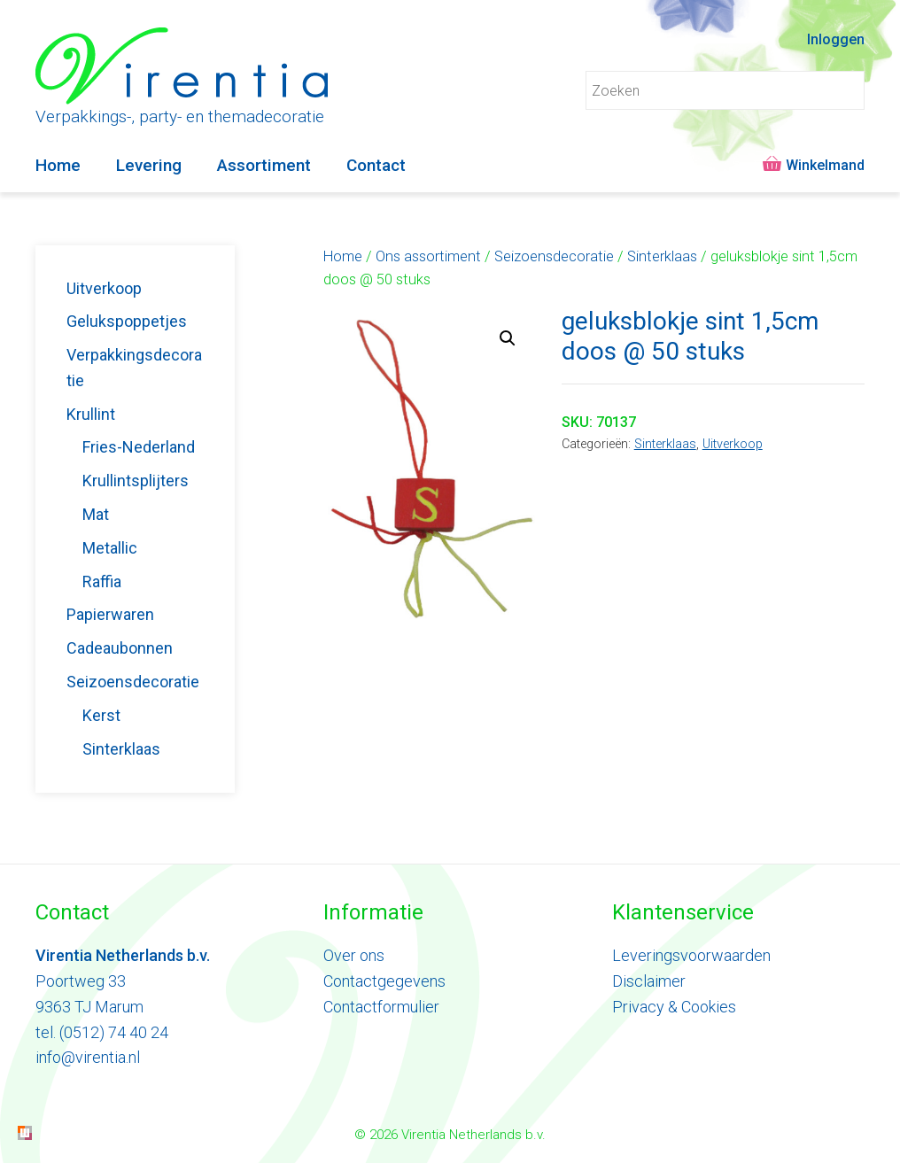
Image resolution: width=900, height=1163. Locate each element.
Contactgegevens (384, 981)
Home (58, 165)
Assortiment (264, 165)
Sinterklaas (662, 256)
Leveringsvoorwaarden (691, 955)
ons (370, 955)
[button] (508, 338)
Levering (149, 165)
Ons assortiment (428, 256)
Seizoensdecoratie (554, 256)
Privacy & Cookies (674, 1006)
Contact (376, 165)
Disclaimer (649, 981)
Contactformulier (381, 1006)
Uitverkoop (732, 444)
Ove (337, 955)
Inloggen (836, 39)
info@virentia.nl (87, 1057)
